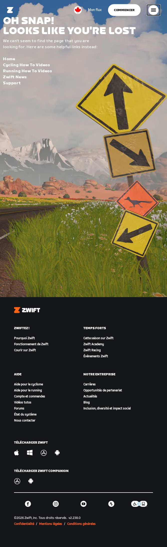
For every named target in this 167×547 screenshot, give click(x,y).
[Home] (10, 10)
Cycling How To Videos (26, 65)
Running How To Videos (27, 71)
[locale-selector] (78, 10)
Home (9, 59)
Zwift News (15, 77)
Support (12, 83)
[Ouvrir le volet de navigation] (153, 10)
